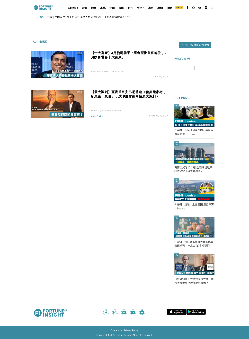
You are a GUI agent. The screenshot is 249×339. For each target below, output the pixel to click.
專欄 (160, 8)
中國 (112, 8)
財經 (84, 8)
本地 (103, 8)
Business (97, 115)
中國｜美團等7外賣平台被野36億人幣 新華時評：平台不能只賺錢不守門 (88, 17)
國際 (121, 8)
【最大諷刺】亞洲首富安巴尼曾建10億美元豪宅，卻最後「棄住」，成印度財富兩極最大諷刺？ (128, 94)
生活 (139, 8)
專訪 (150, 8)
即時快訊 (73, 8)
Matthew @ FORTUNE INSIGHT (108, 71)
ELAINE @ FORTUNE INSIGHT (107, 110)
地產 (93, 8)
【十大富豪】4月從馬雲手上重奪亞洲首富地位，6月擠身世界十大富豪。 (128, 55)
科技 (130, 8)
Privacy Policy (131, 330)
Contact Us (116, 330)
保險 (169, 8)
